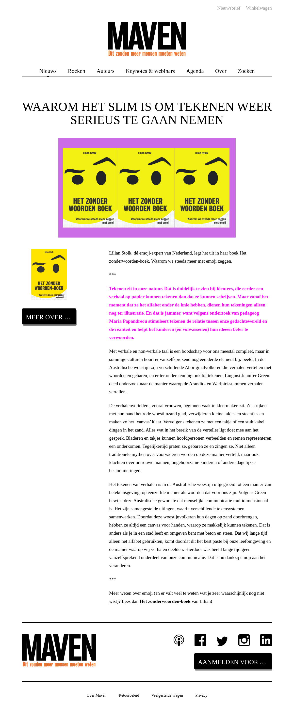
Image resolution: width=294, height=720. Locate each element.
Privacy (201, 695)
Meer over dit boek (51, 317)
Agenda (195, 71)
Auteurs (105, 71)
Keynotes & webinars (150, 71)
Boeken (76, 71)
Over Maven (96, 695)
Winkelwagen (259, 8)
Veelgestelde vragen (167, 695)
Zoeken (246, 71)
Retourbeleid (129, 695)
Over (221, 71)
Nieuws (47, 71)
